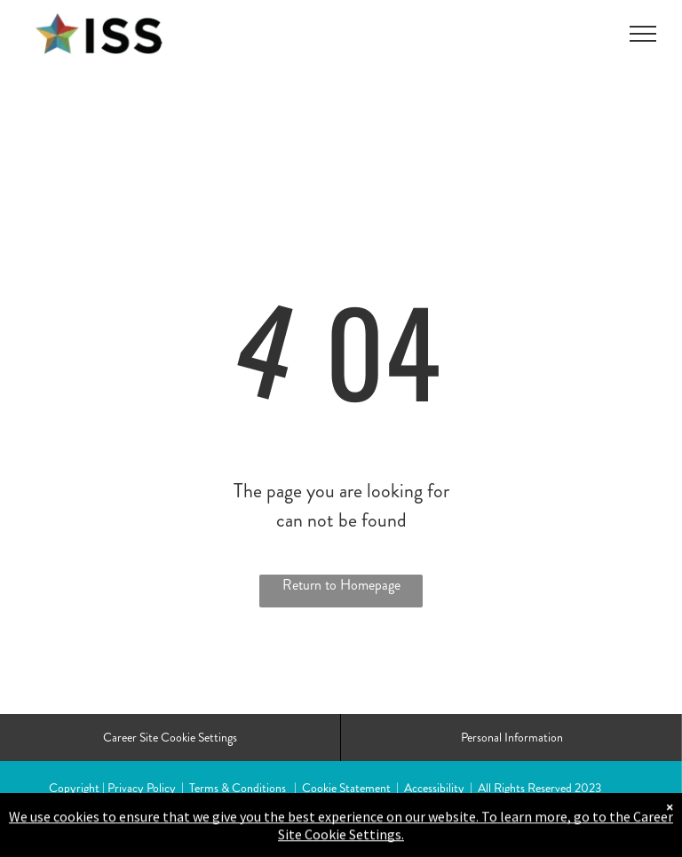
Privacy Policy (141, 788)
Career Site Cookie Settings (170, 737)
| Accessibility (430, 788)
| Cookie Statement (342, 788)
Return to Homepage (341, 585)
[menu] (643, 34)
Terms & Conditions (237, 788)
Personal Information (512, 737)
